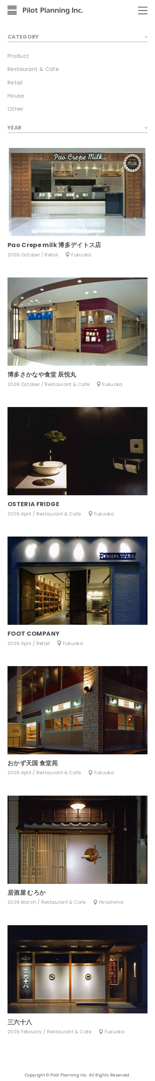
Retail (15, 82)
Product (18, 56)
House (16, 96)
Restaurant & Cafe (33, 69)
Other (16, 109)
